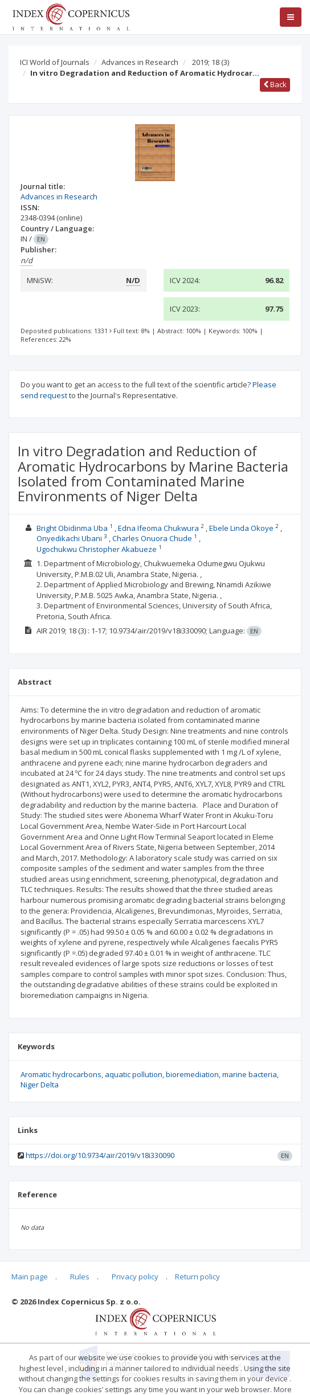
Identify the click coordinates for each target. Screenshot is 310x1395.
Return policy (197, 1276)
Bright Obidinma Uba (72, 528)
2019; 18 (210, 62)
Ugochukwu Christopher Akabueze (96, 549)
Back (275, 84)
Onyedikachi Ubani (69, 538)
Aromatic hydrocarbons (61, 1074)
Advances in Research (139, 62)
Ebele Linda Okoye (241, 528)
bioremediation (192, 1074)
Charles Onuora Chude (152, 538)
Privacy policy (135, 1276)
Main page (29, 1276)
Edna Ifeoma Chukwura (158, 528)
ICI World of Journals (54, 62)
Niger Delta (40, 1084)
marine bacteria (249, 1074)
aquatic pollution (133, 1074)
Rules (79, 1276)
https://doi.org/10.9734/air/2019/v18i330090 (100, 1155)
